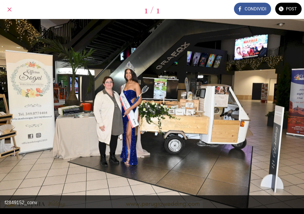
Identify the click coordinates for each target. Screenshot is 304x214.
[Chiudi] (9, 9)
